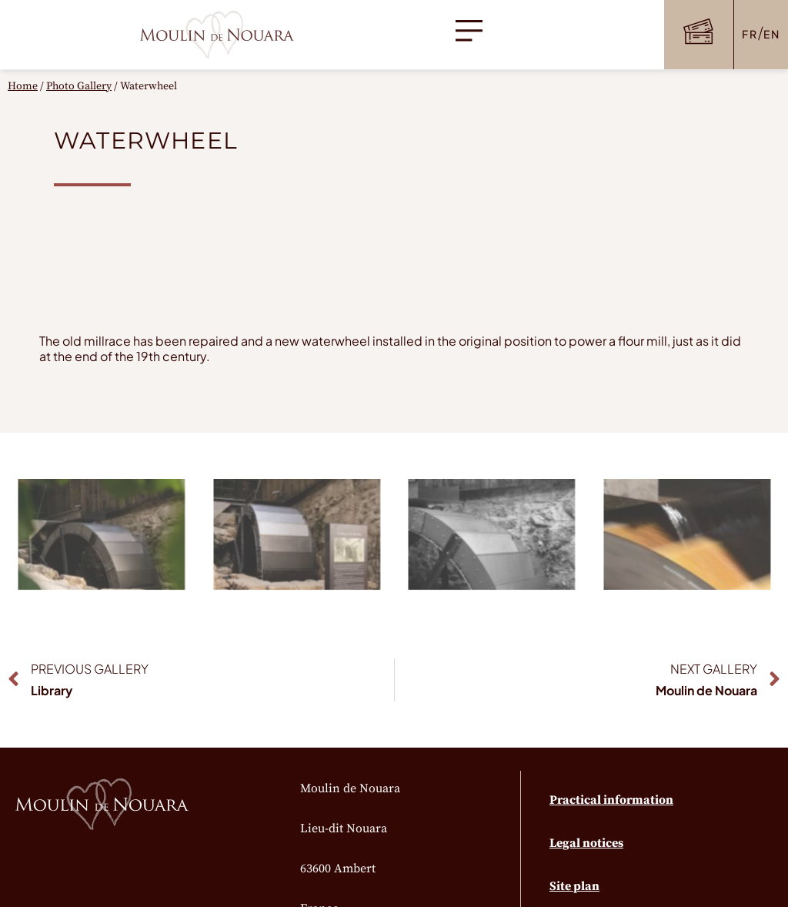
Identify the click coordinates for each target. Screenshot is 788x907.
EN (771, 34)
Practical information (611, 800)
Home (23, 86)
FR (750, 34)
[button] (469, 35)
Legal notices (586, 843)
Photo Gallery (79, 86)
